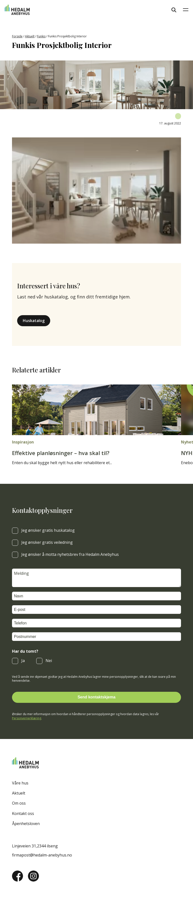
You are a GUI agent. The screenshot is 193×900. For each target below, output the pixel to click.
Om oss (19, 803)
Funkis (41, 36)
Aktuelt (30, 36)
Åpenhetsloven (26, 823)
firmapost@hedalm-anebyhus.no (42, 855)
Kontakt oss (23, 813)
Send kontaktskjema (97, 697)
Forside (17, 36)
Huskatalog (34, 320)
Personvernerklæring (26, 718)
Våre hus (20, 783)
